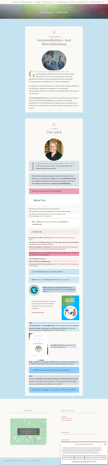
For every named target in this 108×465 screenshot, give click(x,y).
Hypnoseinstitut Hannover (62, 370)
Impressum (93, 461)
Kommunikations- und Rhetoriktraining (54, 42)
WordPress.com (36, 460)
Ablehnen (79, 457)
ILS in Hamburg (64, 279)
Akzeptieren (68, 457)
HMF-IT (55, 129)
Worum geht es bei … (49, 2)
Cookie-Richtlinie (76, 461)
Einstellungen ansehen (95, 457)
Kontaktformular (82, 2)
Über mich (72, 2)
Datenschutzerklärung (85, 461)
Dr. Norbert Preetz (59, 289)
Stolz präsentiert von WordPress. (11, 460)
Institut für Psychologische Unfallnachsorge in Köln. (49, 249)
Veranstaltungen (62, 2)
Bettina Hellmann (55, 37)
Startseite (15, 2)
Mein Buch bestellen (37, 312)
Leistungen (37, 2)
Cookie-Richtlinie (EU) (66, 420)
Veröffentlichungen (95, 2)
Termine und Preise (26, 2)
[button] (105, 444)
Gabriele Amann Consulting (65, 237)
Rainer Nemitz (36, 244)
